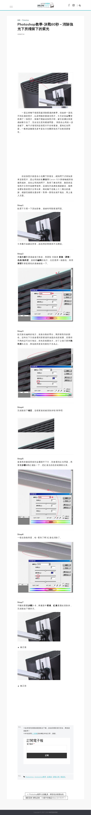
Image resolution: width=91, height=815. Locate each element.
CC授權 (34, 733)
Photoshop (29, 777)
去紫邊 (49, 777)
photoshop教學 (40, 777)
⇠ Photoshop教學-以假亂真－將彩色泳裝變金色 (45, 794)
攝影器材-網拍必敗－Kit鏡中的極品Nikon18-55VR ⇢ (45, 798)
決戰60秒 (56, 777)
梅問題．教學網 (45, 5)
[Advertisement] (45, 52)
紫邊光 (63, 777)
